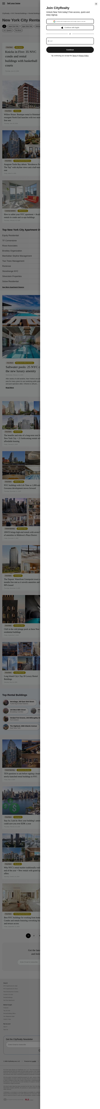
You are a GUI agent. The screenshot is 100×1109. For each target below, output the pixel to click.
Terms (74, 56)
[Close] (96, 4)
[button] (69, 21)
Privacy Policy (84, 56)
